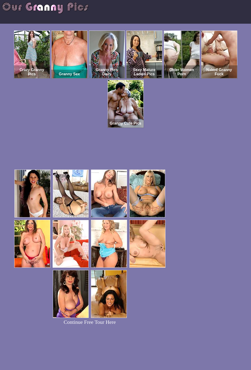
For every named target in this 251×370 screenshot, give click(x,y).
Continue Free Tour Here (90, 322)
